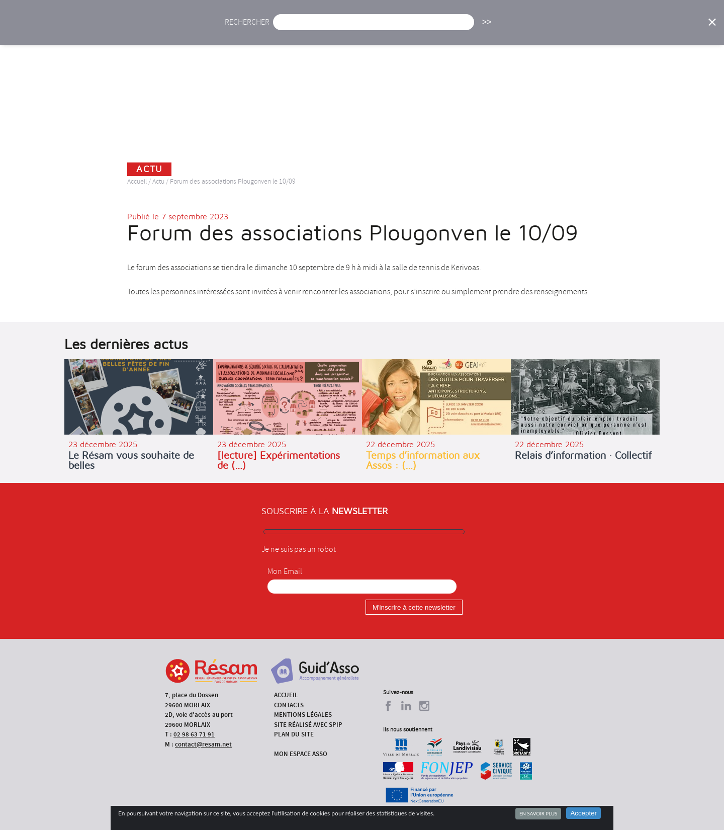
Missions (448, 29)
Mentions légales (303, 714)
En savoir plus (538, 813)
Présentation (388, 29)
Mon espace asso (300, 754)
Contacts (289, 705)
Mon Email (284, 571)
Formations (505, 29)
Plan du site (294, 734)
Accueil (245, 29)
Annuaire (563, 29)
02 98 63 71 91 (194, 734)
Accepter (583, 813)
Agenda (330, 29)
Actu (288, 29)
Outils (612, 29)
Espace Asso (665, 29)
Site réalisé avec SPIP (308, 724)
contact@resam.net (203, 744)
